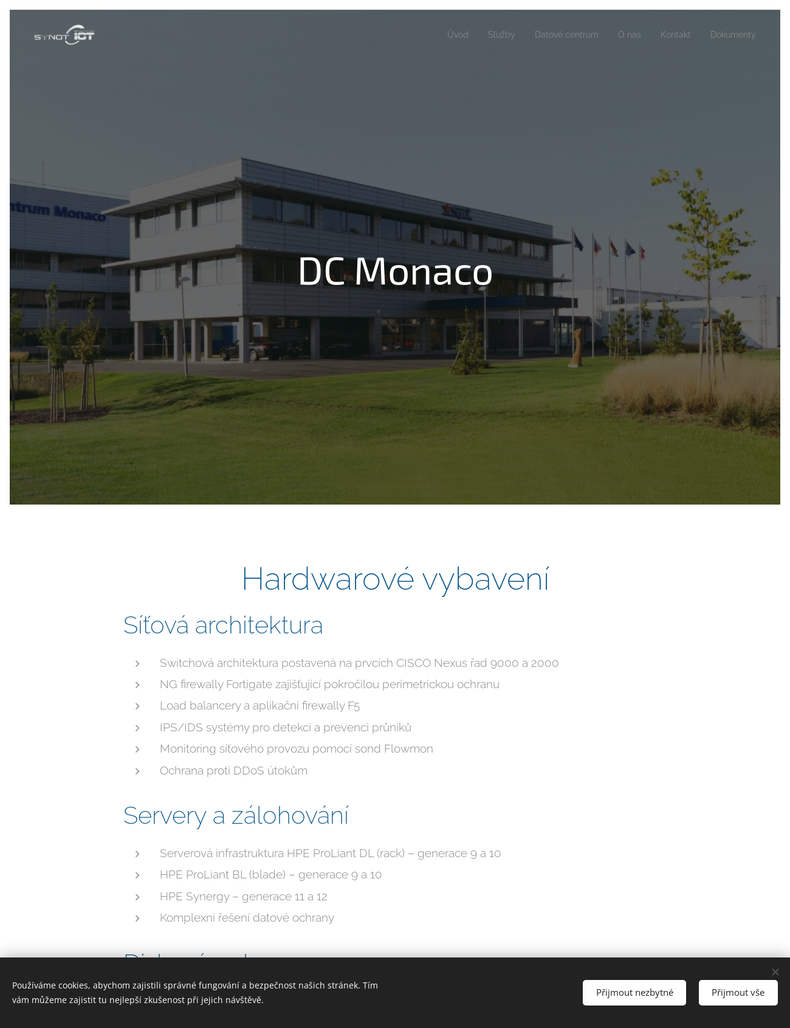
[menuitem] (443, 34)
